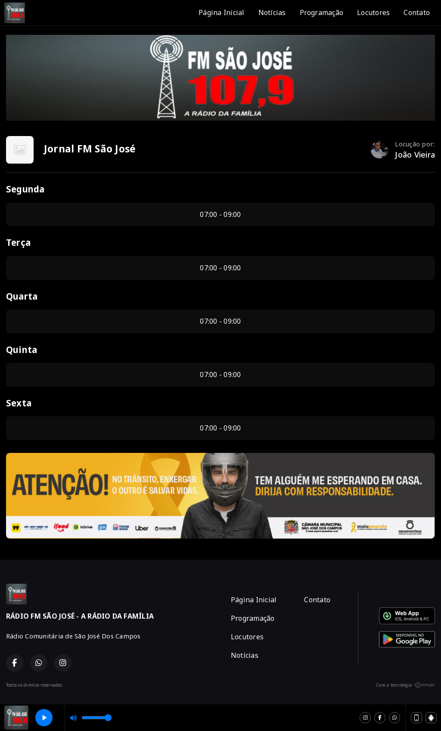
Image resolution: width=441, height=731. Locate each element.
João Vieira (415, 154)
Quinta (21, 350)
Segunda (25, 189)
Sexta (18, 403)
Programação (322, 12)
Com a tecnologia (405, 685)
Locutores (373, 12)
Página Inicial (221, 12)
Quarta (21, 296)
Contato (417, 12)
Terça (18, 242)
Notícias (272, 12)
